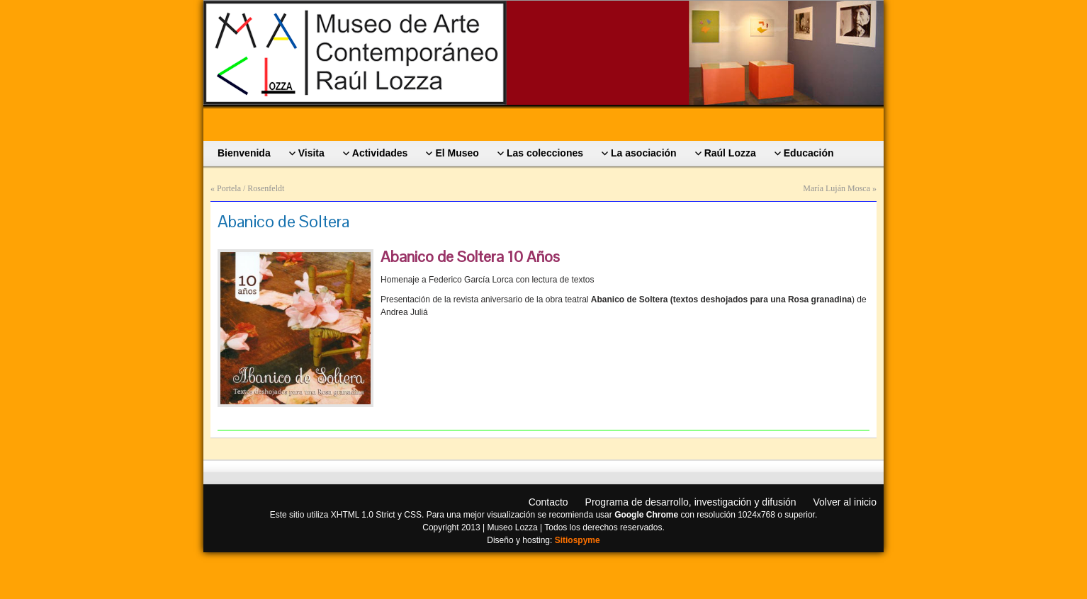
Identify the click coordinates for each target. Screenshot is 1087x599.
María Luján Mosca (836, 188)
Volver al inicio (845, 502)
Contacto (548, 502)
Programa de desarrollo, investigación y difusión (690, 502)
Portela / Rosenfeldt (250, 188)
